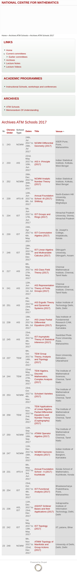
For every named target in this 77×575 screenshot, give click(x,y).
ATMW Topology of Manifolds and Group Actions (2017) (43, 545)
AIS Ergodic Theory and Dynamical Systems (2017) (44, 305)
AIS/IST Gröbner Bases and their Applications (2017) (44, 509)
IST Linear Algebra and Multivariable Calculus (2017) (43, 252)
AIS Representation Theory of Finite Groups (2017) (44, 288)
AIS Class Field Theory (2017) (42, 271)
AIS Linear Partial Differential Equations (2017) (43, 322)
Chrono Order (11, 131)
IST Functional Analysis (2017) (42, 490)
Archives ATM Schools (18, 35)
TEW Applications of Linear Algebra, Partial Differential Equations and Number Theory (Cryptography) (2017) (43, 415)
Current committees (16, 53)
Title (36, 131)
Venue (60, 131)
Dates (29, 131)
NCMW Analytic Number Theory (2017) (42, 181)
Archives (10, 60)
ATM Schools (13, 107)
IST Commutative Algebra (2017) (43, 234)
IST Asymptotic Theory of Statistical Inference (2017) (44, 339)
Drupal (44, 562)
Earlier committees (18, 57)
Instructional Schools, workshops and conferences (31, 86)
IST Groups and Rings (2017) (42, 215)
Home (4, 35)
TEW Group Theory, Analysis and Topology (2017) (42, 358)
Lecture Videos (13, 66)
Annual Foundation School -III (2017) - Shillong (43, 198)
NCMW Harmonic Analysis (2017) (43, 453)
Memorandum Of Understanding (22, 110)
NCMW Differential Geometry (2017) (43, 144)
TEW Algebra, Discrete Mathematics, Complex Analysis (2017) (43, 376)
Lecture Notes (13, 63)
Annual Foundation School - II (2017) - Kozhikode (43, 472)
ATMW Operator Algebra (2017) (42, 435)
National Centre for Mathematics (30, 2)
